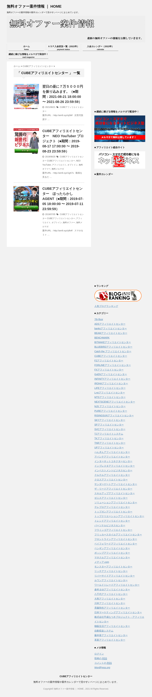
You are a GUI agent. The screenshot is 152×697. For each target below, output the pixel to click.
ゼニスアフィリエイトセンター (111, 498)
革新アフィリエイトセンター (109, 639)
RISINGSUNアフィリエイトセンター (114, 415)
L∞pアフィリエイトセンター (109, 392)
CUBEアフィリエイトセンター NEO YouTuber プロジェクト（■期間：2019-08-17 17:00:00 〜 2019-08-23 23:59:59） (63, 141)
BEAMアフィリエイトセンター (110, 333)
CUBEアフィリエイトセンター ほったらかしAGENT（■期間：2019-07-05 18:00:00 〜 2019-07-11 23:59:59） (62, 199)
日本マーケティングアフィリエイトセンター (118, 612)
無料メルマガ (58, 169)
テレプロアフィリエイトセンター (112, 507)
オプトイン (72, 165)
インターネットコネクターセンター (113, 461)
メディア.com (101, 562)
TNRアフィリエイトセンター (109, 443)
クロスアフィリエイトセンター (111, 479)
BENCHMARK (101, 337)
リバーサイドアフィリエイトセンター (114, 575)
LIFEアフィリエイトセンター (110, 388)
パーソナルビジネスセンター (109, 525)
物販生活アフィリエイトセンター (112, 626)
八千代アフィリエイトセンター (111, 594)
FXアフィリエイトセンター (109, 369)
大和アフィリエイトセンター (109, 598)
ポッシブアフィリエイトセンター (112, 552)
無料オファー (69, 222)
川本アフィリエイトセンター (109, 603)
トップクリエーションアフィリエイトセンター (119, 516)
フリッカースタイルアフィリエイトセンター (118, 534)
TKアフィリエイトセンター (109, 438)
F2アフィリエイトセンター (108, 360)
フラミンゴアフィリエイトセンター (113, 530)
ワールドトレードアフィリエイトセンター (116, 585)
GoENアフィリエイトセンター (110, 374)
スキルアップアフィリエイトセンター (114, 493)
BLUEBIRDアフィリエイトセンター (113, 346)
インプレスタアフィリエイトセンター (114, 465)
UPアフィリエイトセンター (109, 447)
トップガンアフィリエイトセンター (113, 511)
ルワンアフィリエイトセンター (111, 580)
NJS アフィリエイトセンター (110, 406)
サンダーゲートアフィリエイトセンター (115, 484)
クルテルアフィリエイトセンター (112, 475)
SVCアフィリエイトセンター (109, 429)
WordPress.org (102, 667)
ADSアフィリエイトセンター (109, 324)
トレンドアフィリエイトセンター (112, 520)
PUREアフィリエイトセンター (110, 411)
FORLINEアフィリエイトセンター (112, 365)
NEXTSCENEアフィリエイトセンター (114, 401)
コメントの (103, 663)
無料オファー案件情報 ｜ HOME (34, 6)
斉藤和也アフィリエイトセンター (112, 607)
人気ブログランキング (106, 306)
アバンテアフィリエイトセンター (112, 456)
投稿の (100, 658)
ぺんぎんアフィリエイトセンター (112, 452)
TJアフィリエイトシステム (108, 433)
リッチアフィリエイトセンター (111, 571)
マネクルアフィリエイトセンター (112, 557)
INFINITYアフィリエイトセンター (112, 378)
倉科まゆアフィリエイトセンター (112, 589)
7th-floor (98, 319)
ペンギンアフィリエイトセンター (112, 548)
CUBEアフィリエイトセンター (61, 161)
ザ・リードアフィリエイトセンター (113, 488)
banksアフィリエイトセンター (110, 328)
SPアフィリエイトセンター (109, 424)
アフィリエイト (59, 165)
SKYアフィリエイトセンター (109, 420)
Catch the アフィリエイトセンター (112, 351)
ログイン (99, 653)
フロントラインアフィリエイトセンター (115, 539)
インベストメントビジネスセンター (113, 470)
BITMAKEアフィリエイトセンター (112, 342)
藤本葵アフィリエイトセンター (111, 635)
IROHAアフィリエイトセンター (111, 383)
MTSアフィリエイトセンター (110, 397)
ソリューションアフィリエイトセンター (115, 502)
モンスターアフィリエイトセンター (113, 566)
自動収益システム (103, 630)
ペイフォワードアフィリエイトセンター (115, 543)
